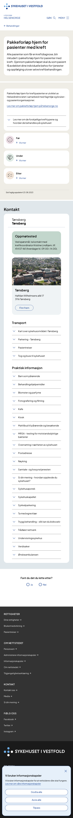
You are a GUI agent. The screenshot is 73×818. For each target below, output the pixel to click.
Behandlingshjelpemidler (31, 384)
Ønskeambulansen (28, 554)
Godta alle (36, 792)
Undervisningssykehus (30, 538)
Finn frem (24, 307)
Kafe (20, 409)
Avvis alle (36, 799)
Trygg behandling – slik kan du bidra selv (39, 521)
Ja (32, 584)
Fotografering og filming (31, 400)
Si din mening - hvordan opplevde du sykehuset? (37, 479)
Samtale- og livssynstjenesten (34, 469)
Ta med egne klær (27, 513)
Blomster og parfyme (29, 392)
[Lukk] (66, 771)
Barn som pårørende (29, 376)
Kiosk (21, 417)
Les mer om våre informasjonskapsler (23, 783)
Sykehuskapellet (27, 496)
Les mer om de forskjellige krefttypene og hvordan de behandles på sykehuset (35, 121)
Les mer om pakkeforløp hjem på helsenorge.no (32, 105)
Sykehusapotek (26, 488)
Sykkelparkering (27, 505)
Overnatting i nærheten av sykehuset (37, 444)
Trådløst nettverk (27, 529)
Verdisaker (24, 546)
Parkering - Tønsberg (29, 339)
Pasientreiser (25, 347)
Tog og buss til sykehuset (31, 355)
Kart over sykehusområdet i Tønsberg (38, 331)
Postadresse (25, 453)
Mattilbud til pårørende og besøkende (38, 425)
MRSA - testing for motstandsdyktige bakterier (38, 435)
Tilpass (36, 807)
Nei (44, 584)
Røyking (22, 461)
